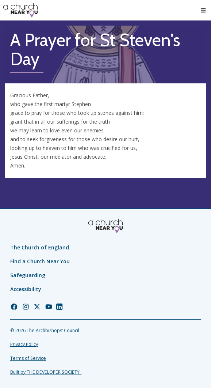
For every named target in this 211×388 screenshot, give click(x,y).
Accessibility (25, 289)
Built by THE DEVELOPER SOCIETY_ (45, 372)
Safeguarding (27, 275)
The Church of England (39, 247)
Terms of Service (28, 358)
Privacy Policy (24, 344)
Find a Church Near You (40, 261)
